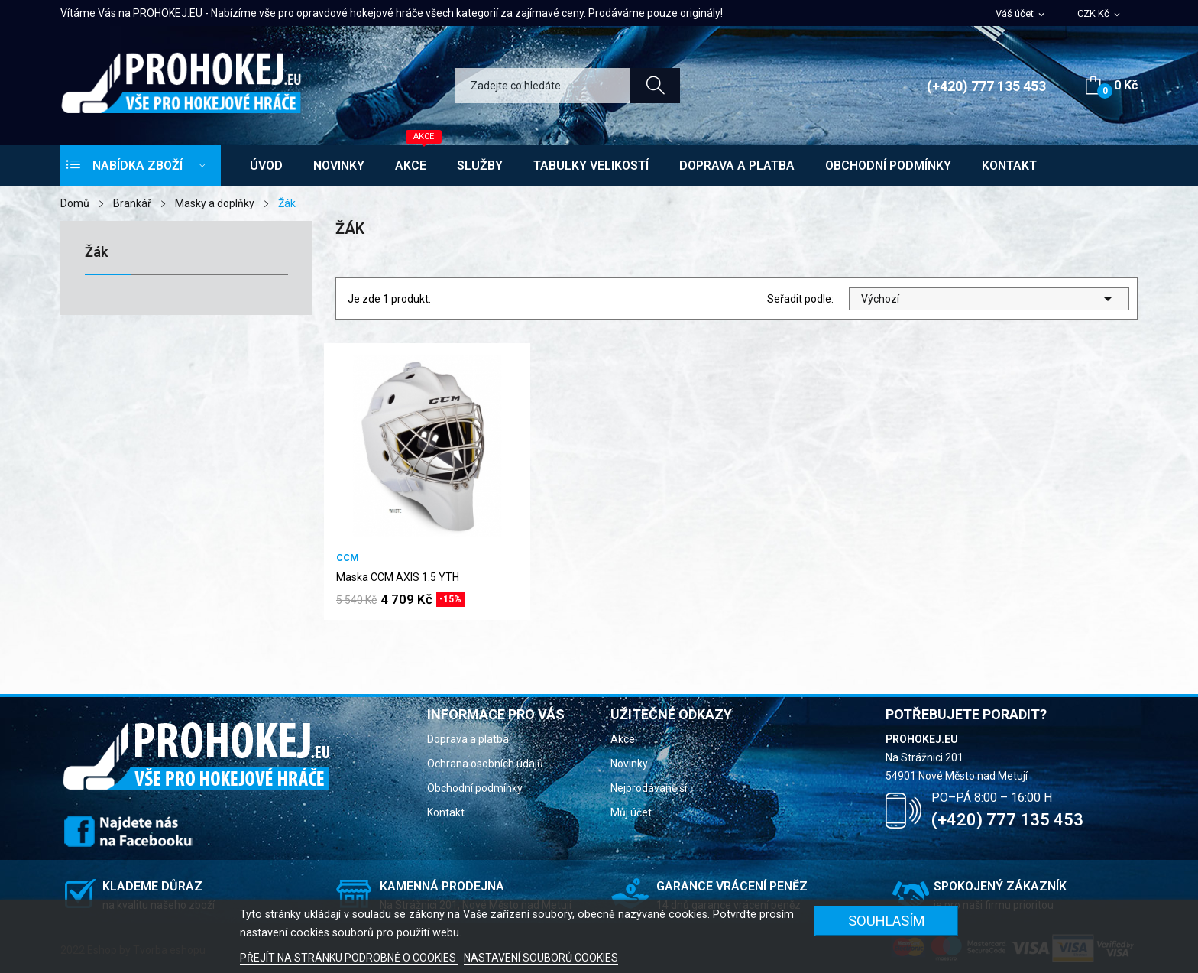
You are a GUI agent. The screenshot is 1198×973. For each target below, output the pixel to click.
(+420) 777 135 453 (986, 86)
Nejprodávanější (648, 788)
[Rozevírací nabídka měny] (1099, 14)
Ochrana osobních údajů (485, 763)
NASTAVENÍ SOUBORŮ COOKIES (541, 958)
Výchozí (989, 299)
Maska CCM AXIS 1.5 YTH (397, 577)
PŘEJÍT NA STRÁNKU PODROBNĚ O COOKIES (349, 958)
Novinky (629, 763)
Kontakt (446, 812)
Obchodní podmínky (475, 788)
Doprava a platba (468, 739)
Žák (96, 252)
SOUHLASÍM (886, 921)
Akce (622, 739)
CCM (347, 558)
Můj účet (631, 812)
